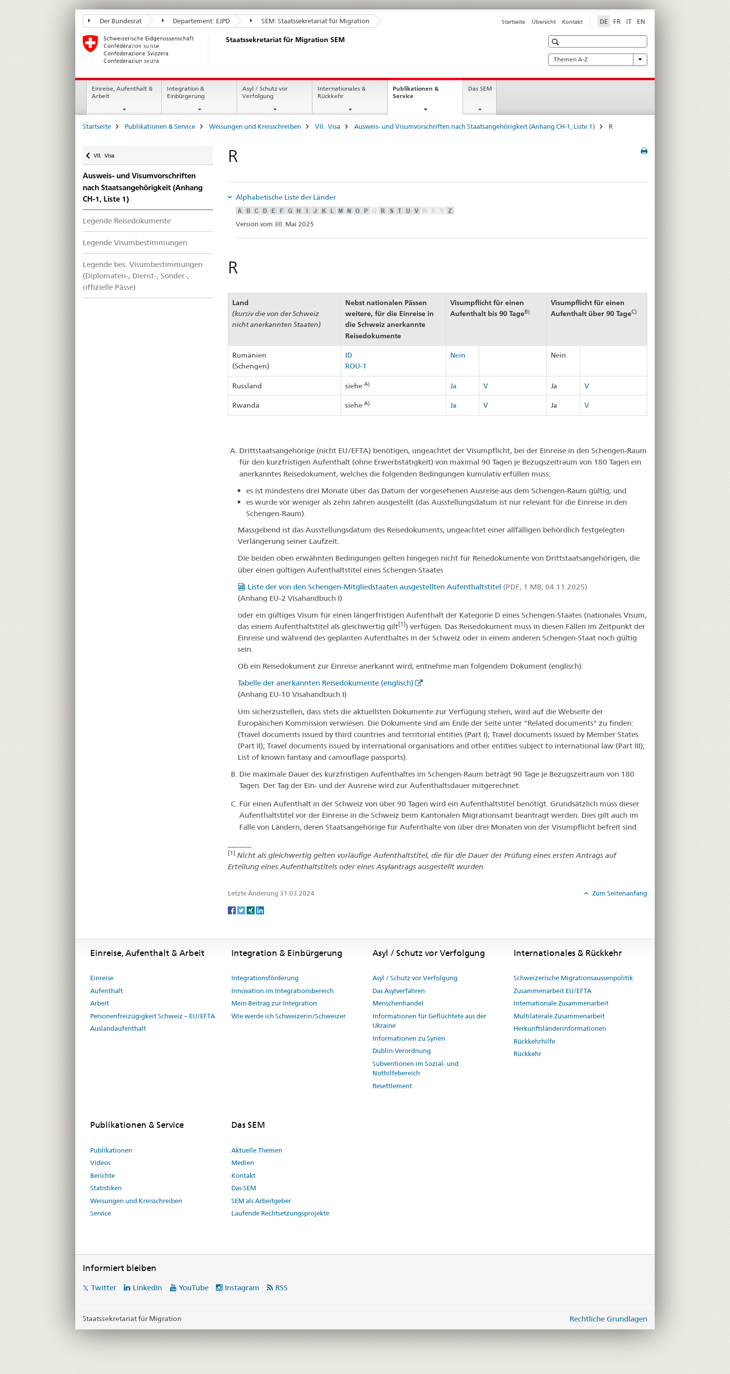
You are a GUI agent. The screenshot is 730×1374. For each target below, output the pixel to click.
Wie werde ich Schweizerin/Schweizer (288, 1016)
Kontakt (572, 21)
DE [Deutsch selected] (604, 21)
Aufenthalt (106, 991)
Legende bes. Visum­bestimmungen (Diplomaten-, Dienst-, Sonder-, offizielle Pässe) (143, 276)
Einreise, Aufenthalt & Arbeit (122, 92)
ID (348, 355)
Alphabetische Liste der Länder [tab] (285, 197)
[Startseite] (224, 49)
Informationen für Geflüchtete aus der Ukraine (429, 1021)
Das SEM (480, 88)
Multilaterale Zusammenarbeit (559, 1016)
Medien (242, 1162)
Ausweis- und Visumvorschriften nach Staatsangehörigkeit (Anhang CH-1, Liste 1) (474, 126)
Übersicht (544, 21)
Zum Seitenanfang (619, 893)
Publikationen (111, 1150)
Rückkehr (527, 1053)
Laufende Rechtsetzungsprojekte (280, 1213)
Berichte (102, 1175)
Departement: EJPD (196, 21)
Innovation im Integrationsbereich (282, 991)
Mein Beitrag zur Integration (274, 1003)
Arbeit (99, 1003)
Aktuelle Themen (256, 1150)
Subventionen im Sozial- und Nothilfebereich (415, 1068)
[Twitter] (242, 909)
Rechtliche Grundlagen (608, 1318)
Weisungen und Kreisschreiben (255, 126)
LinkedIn (147, 1287)
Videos (100, 1162)
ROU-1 (355, 366)
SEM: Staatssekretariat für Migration (309, 21)
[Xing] (251, 909)
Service (100, 1213)
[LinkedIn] (260, 909)
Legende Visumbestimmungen (135, 242)
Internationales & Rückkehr (341, 92)
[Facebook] (232, 909)
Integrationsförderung (265, 978)
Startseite (513, 21)
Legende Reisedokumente (127, 220)
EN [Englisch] (641, 21)
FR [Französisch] (617, 21)
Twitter (103, 1287)
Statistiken (106, 1188)
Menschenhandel (397, 1003)
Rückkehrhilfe (534, 1041)
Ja (453, 386)
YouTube (194, 1287)
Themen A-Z (598, 59)
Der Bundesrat (115, 21)
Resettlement (392, 1086)
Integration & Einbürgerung (186, 92)
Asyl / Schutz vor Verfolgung (265, 92)
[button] (556, 42)
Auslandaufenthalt (118, 1028)
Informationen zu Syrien (408, 1038)
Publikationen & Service (416, 95)
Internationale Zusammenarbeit (561, 1003)
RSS (281, 1287)
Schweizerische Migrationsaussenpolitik (573, 978)
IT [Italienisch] (628, 21)
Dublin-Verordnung (401, 1051)
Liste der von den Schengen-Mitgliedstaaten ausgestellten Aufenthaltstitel (417, 586)
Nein (458, 355)
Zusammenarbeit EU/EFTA (552, 991)
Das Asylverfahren (398, 991)
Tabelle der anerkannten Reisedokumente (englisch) (326, 682)
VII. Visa (327, 126)
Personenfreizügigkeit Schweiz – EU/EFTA (152, 1016)
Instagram (242, 1287)
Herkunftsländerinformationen (560, 1028)
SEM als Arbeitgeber (261, 1201)
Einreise (101, 978)
